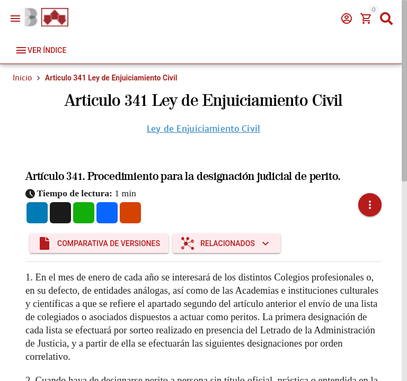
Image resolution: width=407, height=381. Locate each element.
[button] (370, 198)
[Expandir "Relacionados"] (226, 230)
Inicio (22, 78)
